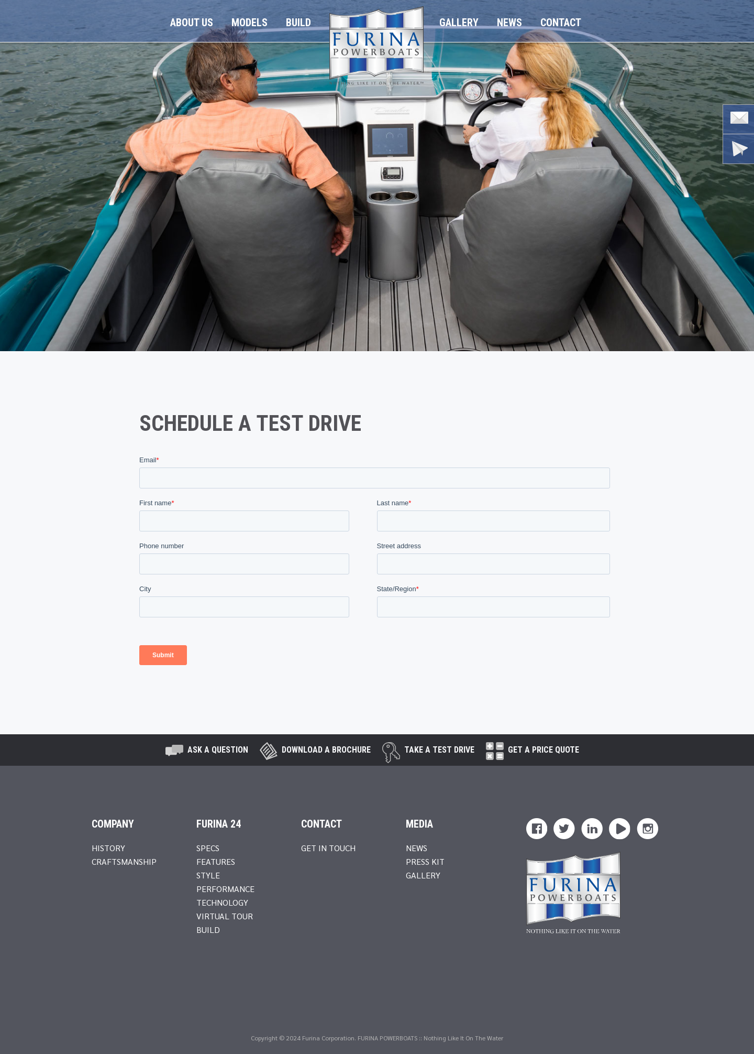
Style (208, 875)
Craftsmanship (124, 861)
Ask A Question (217, 750)
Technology (222, 902)
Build (298, 22)
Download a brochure (326, 750)
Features (215, 861)
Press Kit (425, 861)
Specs (207, 847)
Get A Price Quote (543, 750)
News (509, 22)
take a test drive (439, 750)
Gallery (459, 22)
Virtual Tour (224, 915)
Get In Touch (328, 847)
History (108, 847)
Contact (560, 22)
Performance (225, 888)
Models (249, 22)
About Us (191, 22)
